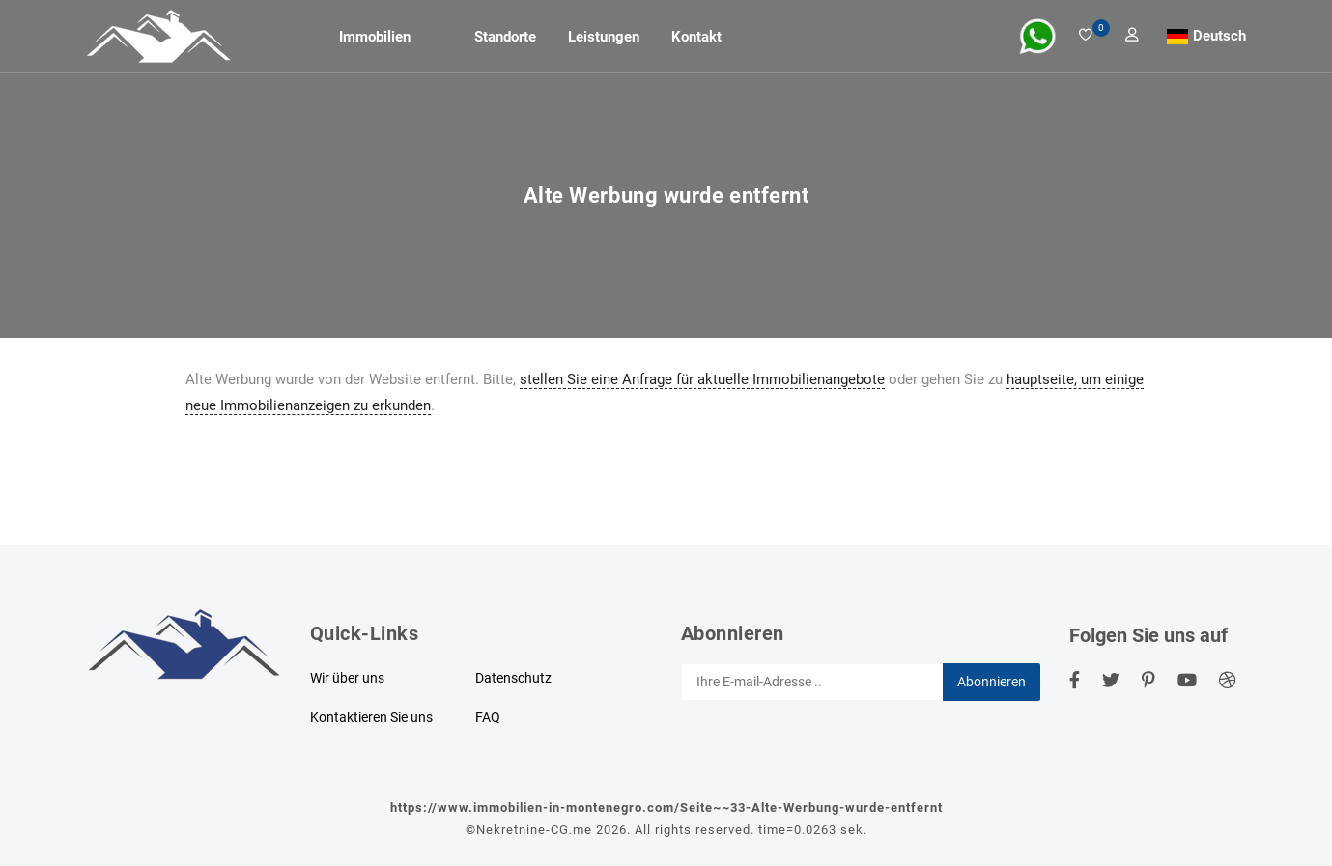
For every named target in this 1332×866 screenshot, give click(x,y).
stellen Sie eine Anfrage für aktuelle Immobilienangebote (702, 379)
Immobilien (375, 36)
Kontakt (696, 36)
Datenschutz (513, 677)
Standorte (505, 36)
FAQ (487, 717)
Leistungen (603, 36)
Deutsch (1219, 35)
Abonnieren (991, 681)
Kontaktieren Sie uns (371, 717)
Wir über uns (347, 677)
